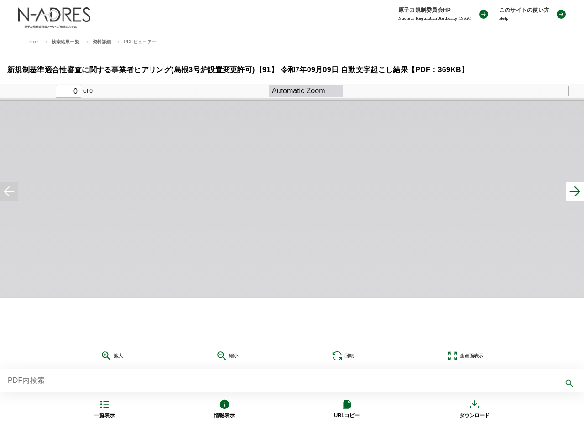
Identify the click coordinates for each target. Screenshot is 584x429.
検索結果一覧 (65, 41)
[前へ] (9, 191)
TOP (34, 42)
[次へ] (575, 191)
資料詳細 (102, 41)
